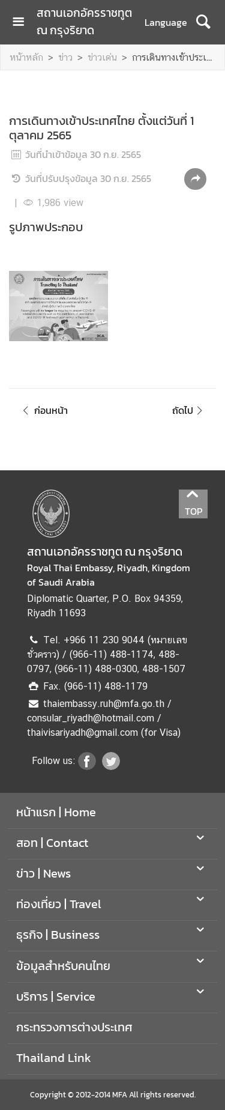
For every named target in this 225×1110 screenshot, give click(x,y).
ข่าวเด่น (102, 57)
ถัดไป (189, 410)
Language (166, 22)
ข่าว (65, 57)
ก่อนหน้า (43, 410)
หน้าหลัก (26, 57)
